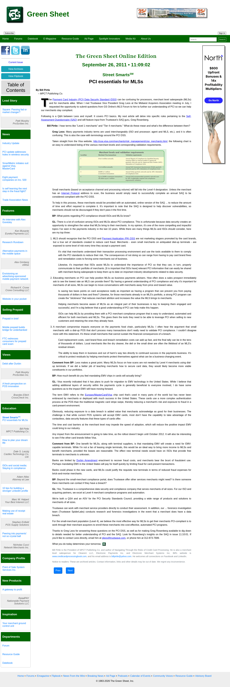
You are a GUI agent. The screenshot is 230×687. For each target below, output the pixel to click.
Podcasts (123, 676)
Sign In (222, 33)
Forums (18, 38)
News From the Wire (74, 676)
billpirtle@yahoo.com (121, 556)
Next (70, 570)
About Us (146, 38)
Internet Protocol (70, 193)
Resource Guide (70, 38)
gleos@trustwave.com (114, 538)
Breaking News (96, 676)
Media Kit (130, 38)
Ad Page (88, 38)
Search (222, 39)
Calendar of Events (140, 676)
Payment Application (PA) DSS (118, 238)
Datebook (33, 38)
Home (5, 38)
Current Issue (16, 62)
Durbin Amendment (86, 460)
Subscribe (9, 33)
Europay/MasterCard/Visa (98, 395)
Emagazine (43, 676)
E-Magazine (49, 38)
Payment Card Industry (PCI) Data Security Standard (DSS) (85, 99)
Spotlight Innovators (109, 38)
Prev (58, 570)
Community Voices (163, 676)
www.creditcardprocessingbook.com (69, 556)
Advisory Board (203, 676)
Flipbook (56, 676)
